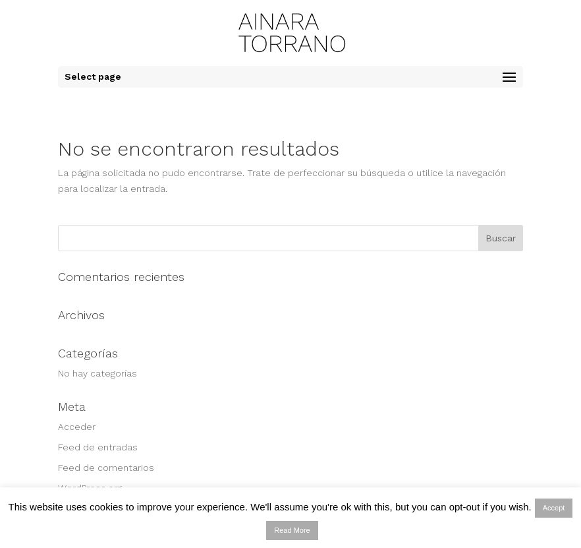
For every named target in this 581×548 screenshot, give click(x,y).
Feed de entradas (98, 447)
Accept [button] (554, 508)
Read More (292, 530)
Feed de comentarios (106, 467)
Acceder (77, 426)
